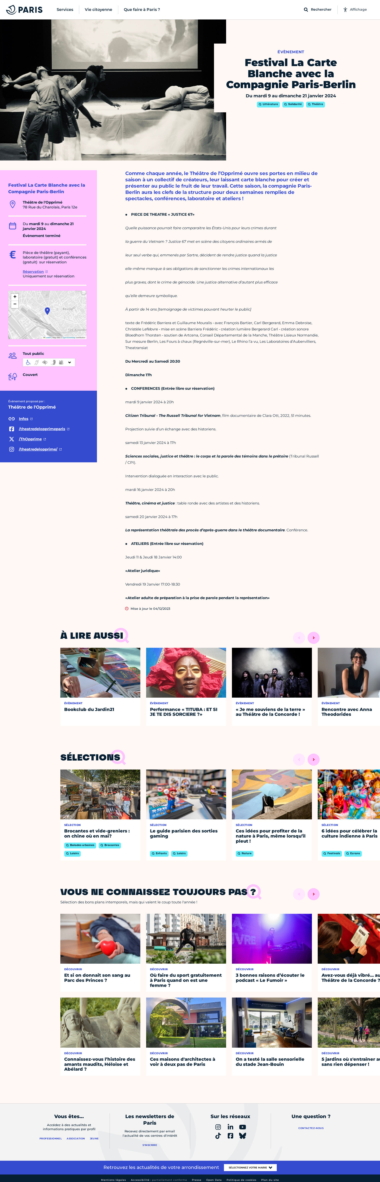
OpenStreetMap (69, 337)
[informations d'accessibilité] (49, 362)
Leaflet (47, 337)
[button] (47, 311)
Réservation (33, 271)
